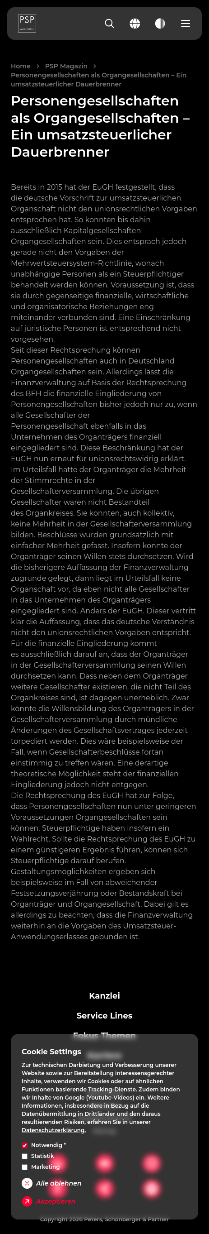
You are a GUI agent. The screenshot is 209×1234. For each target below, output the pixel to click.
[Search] (109, 23)
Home (21, 66)
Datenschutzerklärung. (54, 1130)
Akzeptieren (48, 1201)
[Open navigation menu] (185, 23)
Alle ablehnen (51, 1183)
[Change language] (135, 23)
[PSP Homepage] (27, 23)
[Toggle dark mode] (160, 23)
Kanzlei (104, 996)
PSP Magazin (66, 66)
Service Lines (105, 1016)
